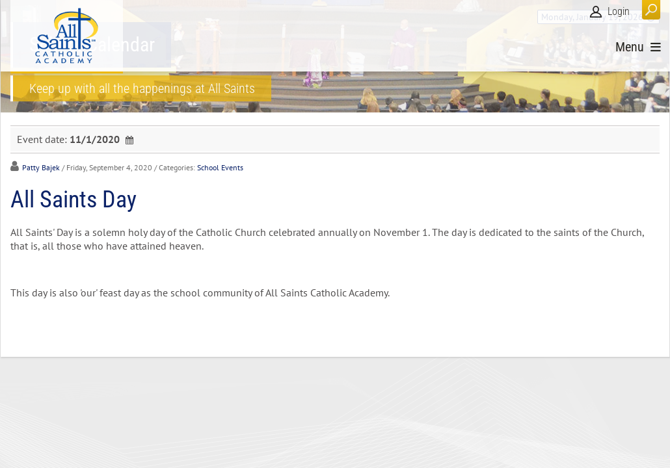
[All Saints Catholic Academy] (66, 35)
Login (619, 11)
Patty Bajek (41, 167)
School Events (220, 167)
